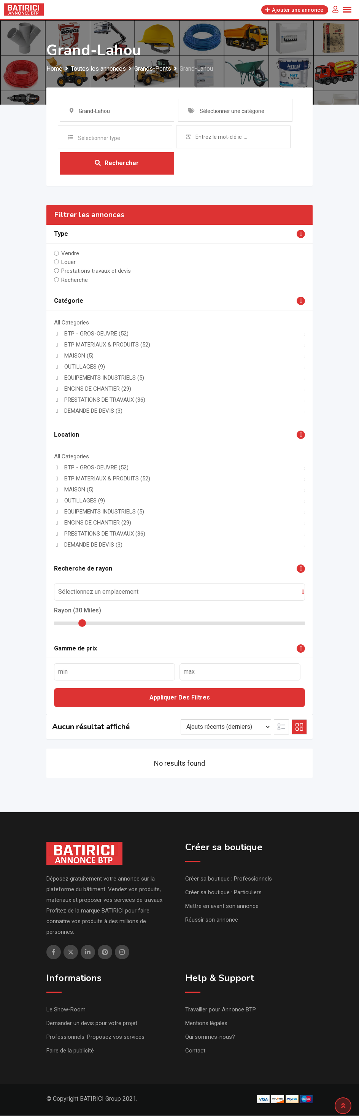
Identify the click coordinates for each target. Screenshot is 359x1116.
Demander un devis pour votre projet (91, 1023)
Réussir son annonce (211, 920)
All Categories (71, 323)
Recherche (74, 280)
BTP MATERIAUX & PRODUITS (102, 345)
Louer (68, 262)
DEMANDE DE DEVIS (88, 411)
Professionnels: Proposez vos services (95, 1037)
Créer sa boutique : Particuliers (223, 892)
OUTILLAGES (79, 367)
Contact (195, 1051)
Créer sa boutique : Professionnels (228, 879)
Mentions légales (206, 1023)
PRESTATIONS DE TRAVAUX (99, 400)
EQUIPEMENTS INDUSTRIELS (99, 378)
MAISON (74, 356)
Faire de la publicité (70, 1051)
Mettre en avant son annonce (222, 906)
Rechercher (117, 163)
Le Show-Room (66, 1009)
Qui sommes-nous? (210, 1037)
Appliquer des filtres (179, 697)
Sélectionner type (99, 138)
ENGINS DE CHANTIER (92, 389)
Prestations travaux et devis (96, 271)
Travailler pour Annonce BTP (220, 1009)
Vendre (70, 253)
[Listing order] (226, 727)
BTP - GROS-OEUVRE (91, 334)
